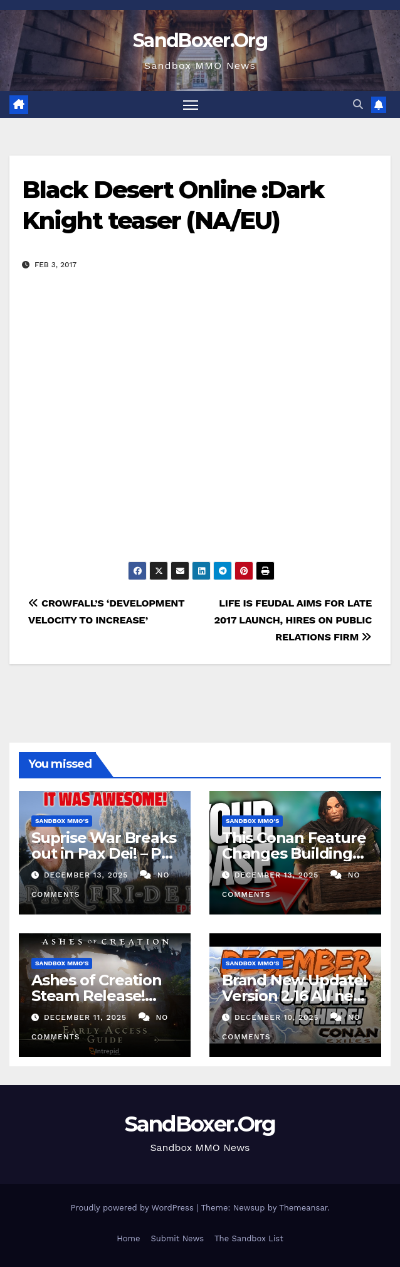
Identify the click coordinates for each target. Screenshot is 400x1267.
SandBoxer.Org (200, 40)
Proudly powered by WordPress (133, 1207)
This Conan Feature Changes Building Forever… (294, 853)
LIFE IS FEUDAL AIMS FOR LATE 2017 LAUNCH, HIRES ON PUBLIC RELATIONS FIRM (293, 620)
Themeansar (303, 1207)
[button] (358, 104)
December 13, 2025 (87, 875)
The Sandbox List (248, 1238)
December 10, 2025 (278, 1017)
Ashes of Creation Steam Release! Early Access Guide (100, 995)
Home (128, 1238)
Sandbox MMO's (61, 820)
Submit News (177, 1238)
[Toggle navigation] (190, 104)
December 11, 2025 (87, 1017)
